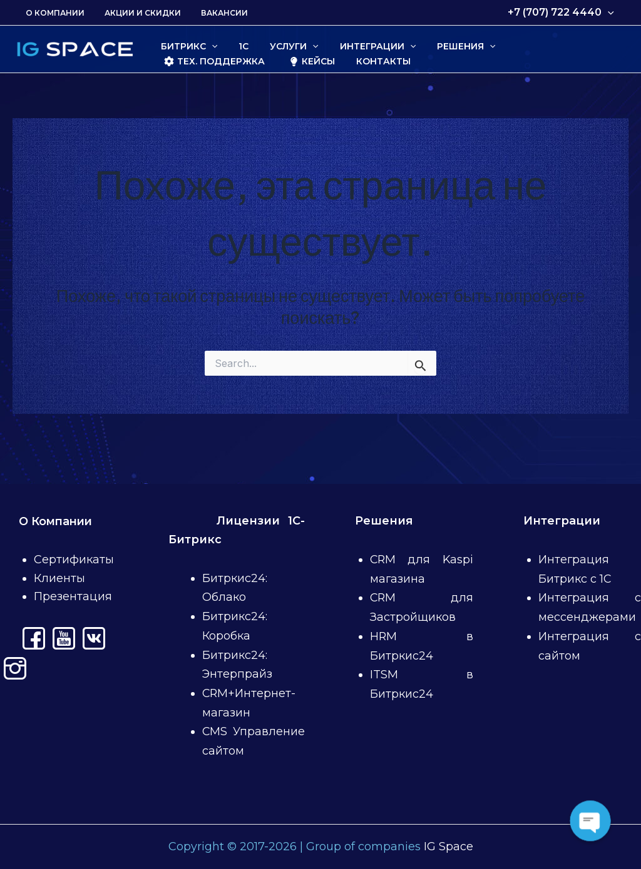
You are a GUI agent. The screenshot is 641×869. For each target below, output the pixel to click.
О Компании (52, 13)
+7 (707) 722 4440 (562, 12)
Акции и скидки (135, 13)
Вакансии (211, 13)
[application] (609, 12)
